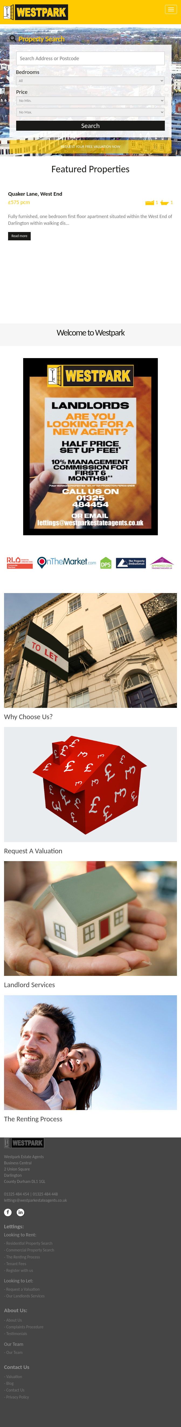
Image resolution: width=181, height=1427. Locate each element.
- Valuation (13, 1376)
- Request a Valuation (22, 1289)
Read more (19, 236)
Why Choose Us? (28, 716)
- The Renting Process (22, 1257)
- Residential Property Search (28, 1243)
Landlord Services (29, 985)
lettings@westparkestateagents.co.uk (35, 1200)
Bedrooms (27, 72)
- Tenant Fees (15, 1263)
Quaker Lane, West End (35, 193)
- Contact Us (14, 1390)
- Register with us (18, 1270)
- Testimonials (15, 1333)
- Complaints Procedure (23, 1326)
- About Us (13, 1320)
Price (21, 91)
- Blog (8, 1383)
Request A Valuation (33, 851)
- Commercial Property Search (29, 1250)
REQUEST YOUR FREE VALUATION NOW (90, 146)
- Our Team (13, 1352)
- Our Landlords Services (24, 1295)
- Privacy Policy (16, 1397)
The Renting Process (33, 1119)
